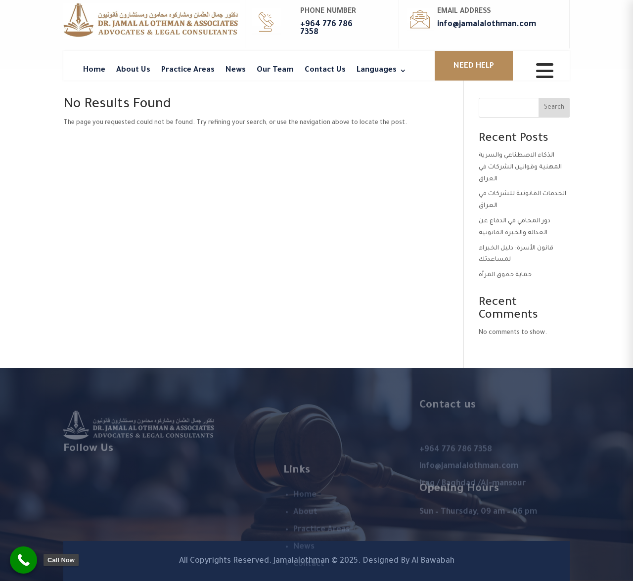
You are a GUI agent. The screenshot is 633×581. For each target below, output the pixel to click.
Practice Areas (188, 71)
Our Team (275, 71)
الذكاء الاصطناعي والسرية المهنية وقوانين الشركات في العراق (520, 167)
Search (554, 107)
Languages (377, 71)
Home (94, 71)
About (305, 538)
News (236, 71)
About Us (133, 71)
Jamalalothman (301, 561)
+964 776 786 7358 (326, 28)
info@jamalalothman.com (486, 24)
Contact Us (325, 71)
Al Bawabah (432, 561)
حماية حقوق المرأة (505, 275)
